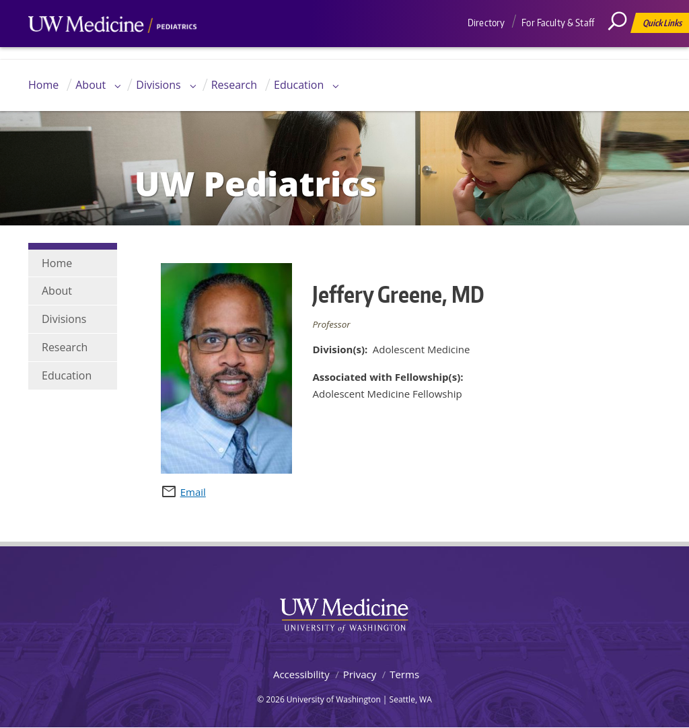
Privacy (359, 674)
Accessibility (301, 674)
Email (193, 492)
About (90, 84)
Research (234, 84)
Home (43, 84)
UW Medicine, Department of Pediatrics (112, 49)
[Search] (622, 50)
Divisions (158, 84)
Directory (486, 22)
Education (299, 84)
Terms (404, 674)
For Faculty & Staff (557, 22)
